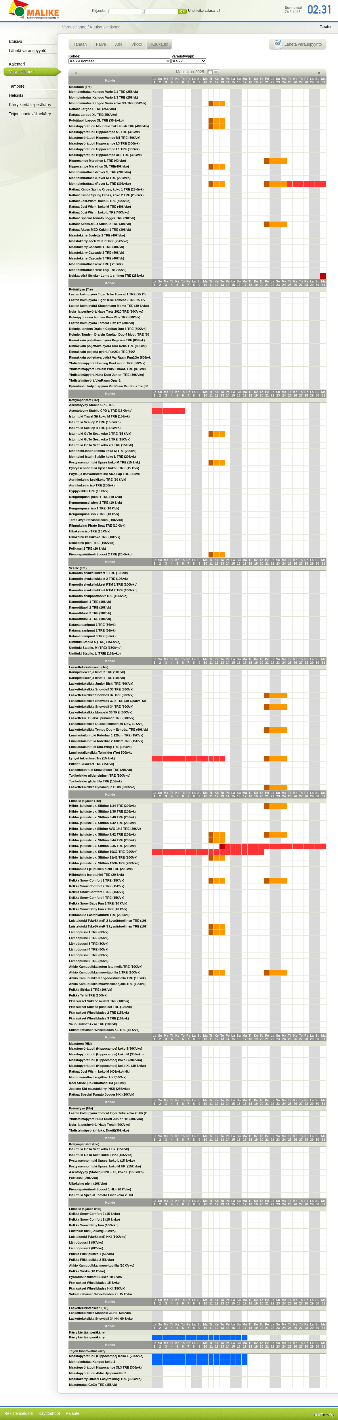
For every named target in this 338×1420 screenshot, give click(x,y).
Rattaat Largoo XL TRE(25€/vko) (93, 114)
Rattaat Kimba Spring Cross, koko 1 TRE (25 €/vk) (106, 189)
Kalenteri (17, 64)
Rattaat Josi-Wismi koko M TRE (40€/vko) (100, 206)
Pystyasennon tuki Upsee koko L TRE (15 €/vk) (104, 468)
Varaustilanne (21, 71)
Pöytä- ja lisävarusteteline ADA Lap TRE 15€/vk (104, 474)
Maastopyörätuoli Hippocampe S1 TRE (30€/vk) (104, 132)
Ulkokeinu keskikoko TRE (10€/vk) (94, 537)
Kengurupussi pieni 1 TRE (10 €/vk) (95, 497)
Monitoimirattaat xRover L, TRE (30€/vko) (100, 183)
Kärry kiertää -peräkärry (30, 104)
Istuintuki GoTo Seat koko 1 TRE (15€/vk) (99, 439)
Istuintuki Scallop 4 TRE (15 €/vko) (95, 428)
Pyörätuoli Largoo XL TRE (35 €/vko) (96, 120)
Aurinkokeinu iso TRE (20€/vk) (91, 485)
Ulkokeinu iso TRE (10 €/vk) (89, 531)
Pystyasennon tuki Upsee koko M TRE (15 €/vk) (104, 462)
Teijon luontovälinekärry (30, 113)
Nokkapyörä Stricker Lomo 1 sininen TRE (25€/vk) (106, 275)
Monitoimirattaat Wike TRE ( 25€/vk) (96, 264)
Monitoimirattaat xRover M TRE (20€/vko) (100, 178)
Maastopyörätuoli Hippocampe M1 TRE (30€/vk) (104, 137)
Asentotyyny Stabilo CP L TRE (92, 405)
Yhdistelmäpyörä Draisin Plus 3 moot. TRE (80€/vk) (107, 369)
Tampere (16, 86)
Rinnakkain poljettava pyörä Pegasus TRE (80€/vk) (107, 340)
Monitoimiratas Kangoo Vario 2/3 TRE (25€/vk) (103, 97)
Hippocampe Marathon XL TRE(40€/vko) (99, 166)
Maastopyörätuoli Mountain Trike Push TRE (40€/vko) (109, 126)
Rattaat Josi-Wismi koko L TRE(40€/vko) (99, 212)
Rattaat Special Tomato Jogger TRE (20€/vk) (102, 218)
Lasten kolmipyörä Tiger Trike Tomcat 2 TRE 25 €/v (107, 300)
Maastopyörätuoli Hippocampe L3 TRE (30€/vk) (104, 143)
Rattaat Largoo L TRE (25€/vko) (92, 109)
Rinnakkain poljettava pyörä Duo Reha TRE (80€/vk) (108, 346)
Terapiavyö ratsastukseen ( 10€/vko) (96, 520)
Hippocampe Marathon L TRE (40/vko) (97, 160)
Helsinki (16, 95)
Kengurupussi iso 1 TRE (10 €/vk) (94, 508)
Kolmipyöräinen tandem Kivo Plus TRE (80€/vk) (104, 317)
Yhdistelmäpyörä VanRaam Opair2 (95, 380)
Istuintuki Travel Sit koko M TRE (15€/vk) (99, 416)
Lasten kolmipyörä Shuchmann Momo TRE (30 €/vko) (109, 305)
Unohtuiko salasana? (204, 11)
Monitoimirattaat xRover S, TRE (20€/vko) (100, 172)
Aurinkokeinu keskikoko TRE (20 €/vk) (97, 479)
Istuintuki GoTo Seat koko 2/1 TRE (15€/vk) (101, 445)
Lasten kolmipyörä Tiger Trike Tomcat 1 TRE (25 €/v (107, 294)
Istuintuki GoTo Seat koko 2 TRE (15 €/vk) (100, 433)
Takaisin (326, 27)
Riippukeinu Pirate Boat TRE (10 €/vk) (97, 525)
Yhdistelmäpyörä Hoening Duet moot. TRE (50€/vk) (107, 363)
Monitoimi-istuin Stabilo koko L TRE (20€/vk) (102, 456)
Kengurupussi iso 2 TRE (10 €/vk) (94, 514)
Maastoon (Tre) (80, 86)
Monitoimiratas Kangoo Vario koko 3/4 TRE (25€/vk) (107, 103)
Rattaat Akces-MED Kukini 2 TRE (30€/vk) (100, 224)
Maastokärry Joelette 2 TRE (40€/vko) (97, 235)
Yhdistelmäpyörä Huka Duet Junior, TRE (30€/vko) (106, 374)
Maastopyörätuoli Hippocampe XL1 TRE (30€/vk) (105, 155)
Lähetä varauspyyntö (27, 50)
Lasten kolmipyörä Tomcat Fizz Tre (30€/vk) (101, 323)
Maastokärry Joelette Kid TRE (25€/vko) (98, 241)
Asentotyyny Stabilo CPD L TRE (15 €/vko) (100, 410)
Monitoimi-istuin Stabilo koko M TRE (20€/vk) (103, 451)
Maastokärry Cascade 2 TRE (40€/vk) (96, 252)
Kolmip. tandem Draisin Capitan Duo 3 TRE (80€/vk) (107, 328)
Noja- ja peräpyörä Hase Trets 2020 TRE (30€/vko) (106, 311)
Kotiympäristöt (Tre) (84, 400)
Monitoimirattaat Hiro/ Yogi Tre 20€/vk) (97, 270)
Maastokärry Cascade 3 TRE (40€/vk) (96, 258)
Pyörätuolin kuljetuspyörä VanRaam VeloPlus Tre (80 (108, 386)
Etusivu (15, 41)
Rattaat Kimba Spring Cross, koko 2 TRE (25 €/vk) (106, 195)
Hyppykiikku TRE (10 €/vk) (88, 491)
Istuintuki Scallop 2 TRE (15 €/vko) (95, 422)
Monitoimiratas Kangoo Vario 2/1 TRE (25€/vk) (103, 91)
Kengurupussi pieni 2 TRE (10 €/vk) (95, 502)
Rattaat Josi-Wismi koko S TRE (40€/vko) (99, 201)
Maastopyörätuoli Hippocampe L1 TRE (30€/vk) (104, 149)
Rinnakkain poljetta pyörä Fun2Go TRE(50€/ (102, 351)
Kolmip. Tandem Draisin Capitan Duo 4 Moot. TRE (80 (109, 334)
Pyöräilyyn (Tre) (81, 289)
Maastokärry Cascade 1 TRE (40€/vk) (96, 247)
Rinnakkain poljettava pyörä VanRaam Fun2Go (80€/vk (110, 357)
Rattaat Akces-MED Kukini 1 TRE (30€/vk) (100, 229)
